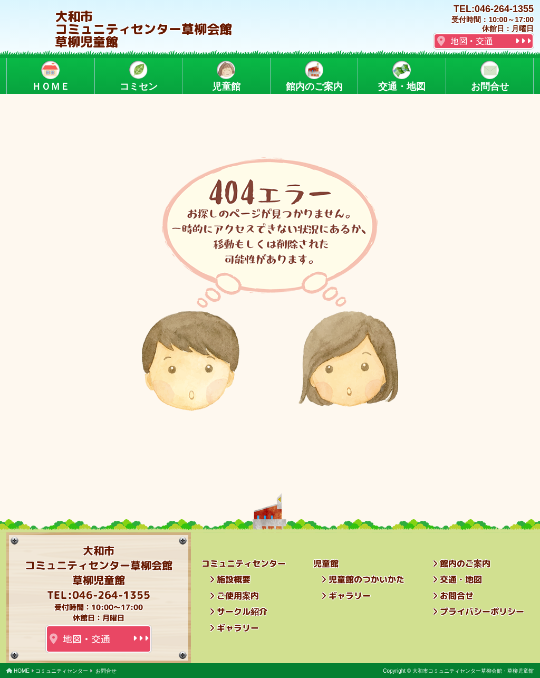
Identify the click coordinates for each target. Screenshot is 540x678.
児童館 (226, 76)
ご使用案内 (238, 595)
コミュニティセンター (61, 671)
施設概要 (233, 579)
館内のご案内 (313, 76)
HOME (22, 671)
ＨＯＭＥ (51, 76)
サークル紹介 (242, 611)
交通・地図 (402, 76)
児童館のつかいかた (366, 579)
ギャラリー (238, 628)
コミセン (138, 76)
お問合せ (489, 76)
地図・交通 (471, 41)
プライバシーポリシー (482, 611)
